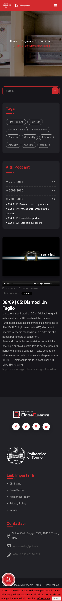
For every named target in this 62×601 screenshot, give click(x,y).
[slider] (23, 283)
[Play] (4, 283)
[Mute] (41, 283)
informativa (43, 598)
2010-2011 (14, 182)
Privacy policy (16, 503)
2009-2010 (14, 190)
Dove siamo (15, 490)
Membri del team (18, 496)
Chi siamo (14, 483)
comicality (29, 137)
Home (13, 41)
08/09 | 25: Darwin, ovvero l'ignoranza (27, 204)
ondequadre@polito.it (22, 546)
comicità (13, 137)
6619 (37, 554)
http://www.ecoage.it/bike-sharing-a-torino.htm (29, 369)
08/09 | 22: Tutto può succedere (24, 223)
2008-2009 (14, 199)
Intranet (12, 510)
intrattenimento (16, 129)
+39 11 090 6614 (23, 554)
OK (56, 598)
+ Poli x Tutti (44, 41)
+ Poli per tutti (15, 122)
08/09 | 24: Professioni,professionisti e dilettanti (27, 211)
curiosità (29, 145)
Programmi (27, 41)
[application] (31, 283)
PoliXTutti (35, 122)
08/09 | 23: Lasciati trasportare (23, 218)
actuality (13, 145)
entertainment (39, 129)
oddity (43, 145)
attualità (46, 137)
